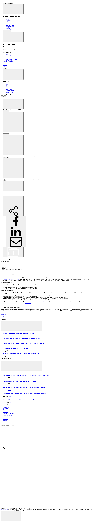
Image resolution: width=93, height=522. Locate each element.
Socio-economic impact (11, 23)
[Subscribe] (6, 274)
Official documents (10, 90)
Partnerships (8, 20)
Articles (12, 383)
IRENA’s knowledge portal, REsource (40, 301)
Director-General (9, 86)
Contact (4, 410)
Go (13, 274)
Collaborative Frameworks (8, 413)
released (57, 277)
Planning (7, 27)
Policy (7, 21)
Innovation (8, 28)
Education (5, 65)
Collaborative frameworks (8, 61)
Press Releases (13, 377)
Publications (5, 419)
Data (4, 66)
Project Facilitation (10, 26)
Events (4, 67)
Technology (8, 22)
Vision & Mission (9, 89)
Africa (7, 54)
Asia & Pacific (9, 55)
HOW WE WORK (7, 30)
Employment (5, 408)
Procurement (8, 88)
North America (9, 60)
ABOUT (5, 68)
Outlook (7, 19)
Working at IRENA (10, 92)
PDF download (28, 303)
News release (3, 316)
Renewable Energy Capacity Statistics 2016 (10, 279)
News (4, 62)
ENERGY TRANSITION (8, 3)
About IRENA (9, 84)
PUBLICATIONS (6, 63)
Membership (8, 85)
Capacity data (3, 314)
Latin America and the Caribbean (12, 58)
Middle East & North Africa (11, 59)
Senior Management (10, 91)
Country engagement (10, 25)
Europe (7, 56)
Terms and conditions (4, 509)
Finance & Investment (10, 29)
